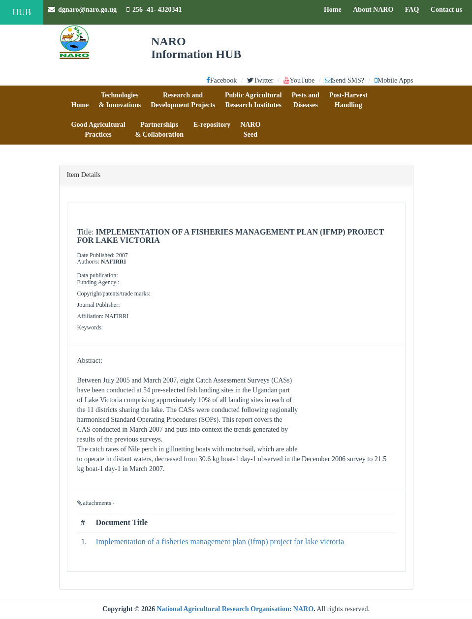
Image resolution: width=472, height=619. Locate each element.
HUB (21, 12)
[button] (80, 100)
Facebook (221, 80)
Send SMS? (344, 80)
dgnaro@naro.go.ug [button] (82, 9)
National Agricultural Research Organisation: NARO (235, 609)
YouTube (299, 80)
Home (335, 8)
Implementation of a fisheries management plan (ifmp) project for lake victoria (220, 541)
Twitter (260, 80)
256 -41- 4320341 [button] (154, 9)
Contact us (449, 8)
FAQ (414, 8)
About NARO (373, 9)
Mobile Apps (394, 80)
